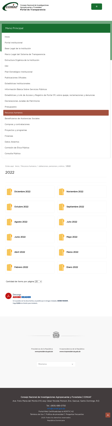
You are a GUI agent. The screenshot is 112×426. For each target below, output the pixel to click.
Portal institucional (14, 43)
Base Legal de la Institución (18, 49)
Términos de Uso (37, 414)
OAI (6, 66)
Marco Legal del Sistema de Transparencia (25, 54)
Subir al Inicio (108, 415)
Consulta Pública (12, 154)
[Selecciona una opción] (56, 364)
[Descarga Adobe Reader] (36, 298)
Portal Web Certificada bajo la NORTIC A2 (56, 411)
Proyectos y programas (16, 130)
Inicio (7, 37)
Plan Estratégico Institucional (18, 72)
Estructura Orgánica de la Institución (22, 60)
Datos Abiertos (12, 142)
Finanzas (9, 136)
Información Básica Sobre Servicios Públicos (26, 89)
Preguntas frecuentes (75, 414)
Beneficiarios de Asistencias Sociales (22, 119)
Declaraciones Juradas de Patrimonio (22, 101)
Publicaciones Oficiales (15, 78)
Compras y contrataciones (17, 124)
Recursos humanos (14, 113)
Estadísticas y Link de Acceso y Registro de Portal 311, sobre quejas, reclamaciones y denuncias (50, 95)
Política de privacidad (55, 414)
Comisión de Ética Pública (17, 148)
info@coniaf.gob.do (56, 409)
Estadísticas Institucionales (17, 84)
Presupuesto (11, 107)
